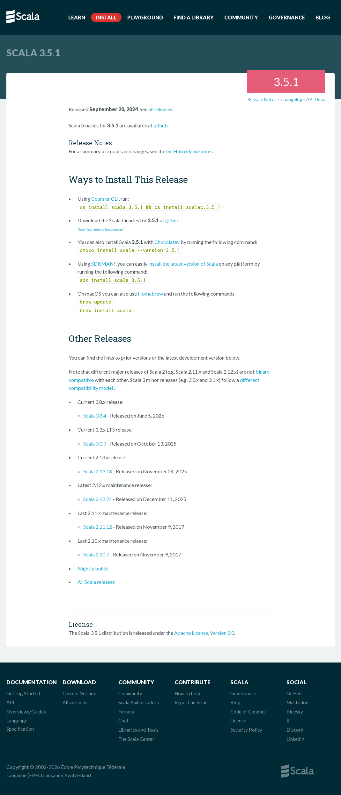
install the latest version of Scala (183, 264)
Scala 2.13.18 (97, 471)
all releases (160, 109)
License (238, 720)
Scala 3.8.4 (94, 415)
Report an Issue (191, 702)
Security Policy (246, 730)
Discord (294, 730)
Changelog (291, 99)
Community (241, 17)
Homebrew (150, 293)
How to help (187, 693)
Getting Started (23, 693)
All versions (75, 702)
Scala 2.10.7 (96, 554)
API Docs (315, 99)
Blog (322, 17)
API (10, 702)
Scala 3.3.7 (94, 443)
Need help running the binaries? (100, 229)
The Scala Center (136, 739)
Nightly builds (93, 568)
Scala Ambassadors (138, 702)
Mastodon (297, 702)
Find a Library (194, 17)
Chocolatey (167, 242)
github (160, 125)
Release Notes (262, 99)
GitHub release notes (189, 151)
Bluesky (294, 711)
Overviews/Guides (26, 711)
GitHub (294, 693)
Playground (145, 17)
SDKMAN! (103, 264)
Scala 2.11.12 (97, 527)
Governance (287, 17)
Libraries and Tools (138, 730)
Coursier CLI (105, 199)
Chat (123, 720)
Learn (76, 17)
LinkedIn (295, 739)
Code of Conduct (248, 711)
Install (106, 17)
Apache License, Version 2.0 (204, 633)
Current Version (79, 693)
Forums (126, 711)
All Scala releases (96, 582)
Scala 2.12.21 (97, 499)
